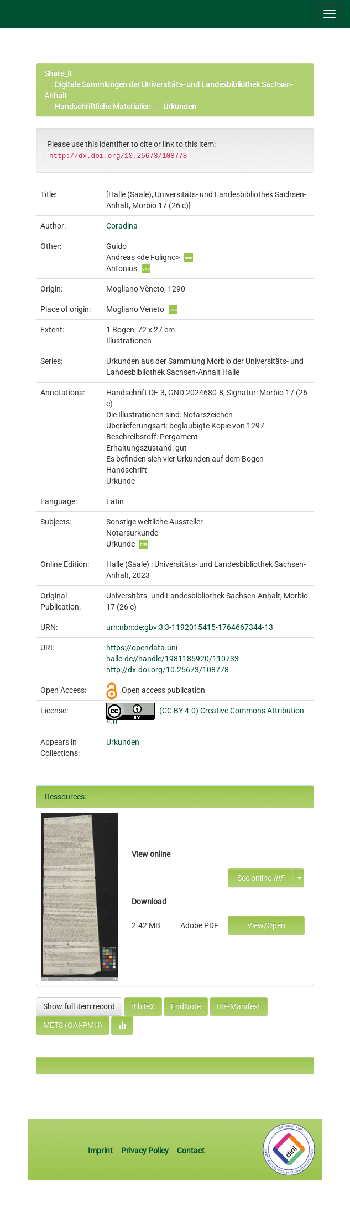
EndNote (186, 1006)
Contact (191, 1150)
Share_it (58, 73)
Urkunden (179, 106)
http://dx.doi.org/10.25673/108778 (167, 669)
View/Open (266, 925)
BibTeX (143, 1006)
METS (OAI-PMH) (72, 1025)
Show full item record (79, 1006)
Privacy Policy (145, 1150)
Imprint (101, 1150)
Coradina (122, 225)
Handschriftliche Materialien (103, 106)
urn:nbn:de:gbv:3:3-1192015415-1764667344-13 (189, 627)
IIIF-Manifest (238, 1006)
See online (260, 877)
